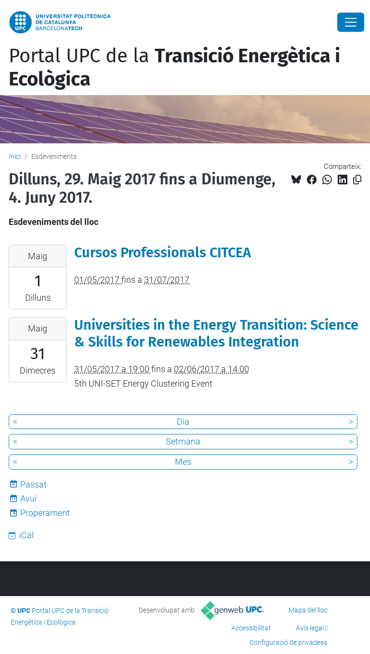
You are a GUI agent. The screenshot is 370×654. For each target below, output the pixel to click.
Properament (45, 513)
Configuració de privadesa (289, 642)
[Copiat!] (357, 179)
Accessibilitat (251, 628)
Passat (33, 484)
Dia (183, 422)
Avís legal (310, 628)
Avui (28, 498)
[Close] (350, 22)
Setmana (183, 441)
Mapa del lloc (308, 610)
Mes (183, 462)
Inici (15, 156)
